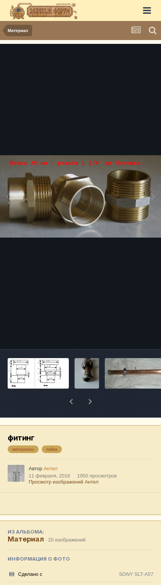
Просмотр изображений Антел (63, 462)
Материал (26, 519)
